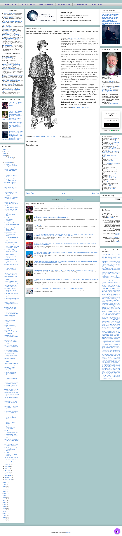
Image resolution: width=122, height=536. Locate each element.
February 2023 (8, 477)
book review (116, 267)
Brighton (108, 268)
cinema (108, 284)
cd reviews (117, 281)
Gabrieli (103, 304)
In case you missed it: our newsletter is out (10, 386)
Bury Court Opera (106, 272)
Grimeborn (117, 308)
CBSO (117, 279)
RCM (119, 344)
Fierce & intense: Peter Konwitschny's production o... (11, 224)
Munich (118, 321)
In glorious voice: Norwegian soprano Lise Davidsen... (11, 299)
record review (112, 346)
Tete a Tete (115, 362)
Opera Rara (113, 335)
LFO (119, 317)
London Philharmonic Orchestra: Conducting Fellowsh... (10, 327)
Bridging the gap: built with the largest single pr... (11, 179)
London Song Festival (75, 38)
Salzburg (104, 351)
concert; (118, 288)
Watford (118, 371)
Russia (116, 349)
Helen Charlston (116, 142)
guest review (117, 310)
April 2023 (7, 473)
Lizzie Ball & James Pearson (111, 163)
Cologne (104, 286)
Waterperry (113, 371)
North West (111, 330)
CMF (109, 285)
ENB (111, 297)
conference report (106, 290)
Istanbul (113, 313)
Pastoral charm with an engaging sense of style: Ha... (11, 261)
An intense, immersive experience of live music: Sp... (11, 436)
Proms (110, 344)
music (116, 322)
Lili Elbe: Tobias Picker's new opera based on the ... (11, 347)
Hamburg (104, 311)
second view (117, 353)
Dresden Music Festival (112, 294)
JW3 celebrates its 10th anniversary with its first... (11, 312)
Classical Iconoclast (117, 234)
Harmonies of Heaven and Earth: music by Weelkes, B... (11, 394)
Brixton (107, 271)
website (103, 372)
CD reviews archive (81, 4)
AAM (119, 254)
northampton (117, 330)
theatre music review (115, 365)
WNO (115, 376)
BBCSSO (118, 264)
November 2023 (9, 160)
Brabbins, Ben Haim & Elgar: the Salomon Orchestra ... (10, 373)
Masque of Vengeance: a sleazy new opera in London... (10, 170)
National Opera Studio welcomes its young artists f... (10, 290)
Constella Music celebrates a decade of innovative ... (11, 265)
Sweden (112, 361)
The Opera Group (111, 364)
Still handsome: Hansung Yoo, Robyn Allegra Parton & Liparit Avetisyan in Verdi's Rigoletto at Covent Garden (63, 270)
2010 (4, 509)
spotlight (117, 358)
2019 (4, 489)
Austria (115, 258)
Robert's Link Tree (11, 4)
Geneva (114, 304)
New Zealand (114, 327)
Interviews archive (96, 4)
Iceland (115, 311)
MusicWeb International (114, 237)
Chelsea (104, 282)
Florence (111, 303)
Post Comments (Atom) (66, 199)
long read (110, 320)
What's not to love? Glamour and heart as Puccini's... (11, 247)
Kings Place (114, 314)
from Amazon (110, 217)
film (112, 301)
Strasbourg (110, 360)
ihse (119, 311)
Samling (108, 351)
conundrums (113, 290)
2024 (4, 153)
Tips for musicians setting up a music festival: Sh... (11, 273)
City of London (113, 284)
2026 (4, 149)
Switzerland (117, 361)
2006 (4, 517)
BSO (115, 271)
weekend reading (109, 372)
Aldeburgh (104, 257)
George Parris (112, 162)
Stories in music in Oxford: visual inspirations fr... (11, 210)
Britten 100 (114, 269)
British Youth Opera (106, 269)
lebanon (103, 316)
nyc (116, 331)
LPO (114, 320)
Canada (109, 279)
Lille (107, 318)
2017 (4, 493)
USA (119, 368)
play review (117, 341)
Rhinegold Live (108, 347)
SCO (119, 351)
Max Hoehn (111, 144)
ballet (106, 260)
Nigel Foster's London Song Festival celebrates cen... (11, 431)
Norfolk (118, 328)
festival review (109, 301)
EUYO (103, 300)
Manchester (108, 321)
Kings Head (107, 314)
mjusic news (114, 321)
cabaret (110, 277)
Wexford (107, 373)
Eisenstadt (104, 297)
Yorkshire (109, 378)
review (103, 347)
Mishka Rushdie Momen (113, 178)
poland (103, 342)
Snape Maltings (106, 355)
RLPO (115, 347)
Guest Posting (109, 310)
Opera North (105, 335)
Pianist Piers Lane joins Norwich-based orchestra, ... (10, 219)
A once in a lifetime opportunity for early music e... (10, 256)
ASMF (112, 258)
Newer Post (30, 193)
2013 (4, 502)
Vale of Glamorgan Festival (109, 369)
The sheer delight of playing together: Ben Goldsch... (11, 458)
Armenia (108, 258)
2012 (4, 504)
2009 (4, 511)
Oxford (103, 338)
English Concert (116, 297)
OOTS (115, 332)
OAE (106, 332)
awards (118, 258)
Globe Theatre (106, 306)
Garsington (109, 304)
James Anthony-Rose (109, 170)
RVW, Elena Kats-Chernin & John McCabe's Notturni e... (11, 441)
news (118, 327)
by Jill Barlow (112, 275)
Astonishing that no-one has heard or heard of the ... (11, 390)
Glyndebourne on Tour (107, 307)
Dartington (108, 293)
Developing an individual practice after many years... (10, 360)
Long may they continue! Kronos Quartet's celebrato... (10, 229)
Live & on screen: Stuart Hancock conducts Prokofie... (10, 422)
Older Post (95, 193)
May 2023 (7, 470)
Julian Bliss (112, 188)
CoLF (119, 285)
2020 (4, 486)
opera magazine (116, 334)
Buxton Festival (114, 272)
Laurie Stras (106, 182)
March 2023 (8, 475)
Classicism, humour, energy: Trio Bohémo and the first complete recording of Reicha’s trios (58, 288)
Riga (113, 347)
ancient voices (116, 257)
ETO (116, 298)
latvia (119, 314)
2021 (4, 484)
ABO (103, 256)
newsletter (104, 328)
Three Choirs (113, 366)
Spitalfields (104, 358)
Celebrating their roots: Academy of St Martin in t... (11, 184)
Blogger (68, 532)
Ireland (109, 313)
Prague (112, 342)
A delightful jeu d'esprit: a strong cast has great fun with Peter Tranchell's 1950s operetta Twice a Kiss (61, 225)
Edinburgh (108, 295)
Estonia (112, 298)
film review (116, 301)
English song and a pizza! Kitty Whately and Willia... (11, 351)
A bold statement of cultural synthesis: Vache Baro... (11, 206)
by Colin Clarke (114, 273)
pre (116, 342)
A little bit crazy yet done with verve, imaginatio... (11, 243)
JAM (103, 314)
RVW (119, 349)
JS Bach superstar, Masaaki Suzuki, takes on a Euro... (11, 239)
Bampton (104, 261)
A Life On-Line (106, 254)
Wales (108, 371)
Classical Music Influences (108, 92)
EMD (108, 297)
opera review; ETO (110, 337)
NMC (110, 328)
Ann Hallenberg (115, 174)
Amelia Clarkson (113, 166)
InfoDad (118, 241)
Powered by (111, 130)
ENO (103, 298)
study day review (106, 361)
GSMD (103, 310)
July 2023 (7, 466)
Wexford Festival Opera (114, 373)
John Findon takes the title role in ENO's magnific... (11, 364)
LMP (115, 318)
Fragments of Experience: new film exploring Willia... (10, 234)
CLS (106, 285)
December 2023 (9, 158)
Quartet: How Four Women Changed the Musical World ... (11, 175)
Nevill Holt (118, 325)
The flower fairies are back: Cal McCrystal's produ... (11, 398)
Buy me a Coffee (113, 103)
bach (103, 260)
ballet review (111, 260)
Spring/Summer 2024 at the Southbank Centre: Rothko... (11, 214)
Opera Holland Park (107, 334)
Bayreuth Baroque (110, 262)
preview (32, 35)
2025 (4, 151)
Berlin (118, 265)
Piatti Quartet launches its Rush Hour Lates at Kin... (11, 203)
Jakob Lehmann (113, 186)
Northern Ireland (106, 331)
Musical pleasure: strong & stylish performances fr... (11, 382)
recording (118, 346)
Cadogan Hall (116, 277)
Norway (113, 331)
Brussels (111, 271)
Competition (111, 286)
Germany (118, 304)
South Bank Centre (114, 357)
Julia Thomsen (112, 147)
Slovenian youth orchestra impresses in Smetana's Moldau (50, 207)
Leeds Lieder (117, 316)
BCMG (103, 265)
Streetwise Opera (116, 360)
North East (104, 330)
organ (116, 337)
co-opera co (114, 285)
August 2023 (8, 464)
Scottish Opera (110, 353)
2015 (4, 498)
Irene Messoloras (113, 141)
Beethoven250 (111, 265)
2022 (4, 482)
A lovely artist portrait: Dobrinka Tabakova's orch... (10, 322)
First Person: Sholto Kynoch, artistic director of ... (11, 337)
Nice (108, 328)
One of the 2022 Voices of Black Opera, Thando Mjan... (10, 342)
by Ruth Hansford (110, 276)
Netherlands (112, 325)
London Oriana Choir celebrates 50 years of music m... (10, 317)
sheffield (104, 354)
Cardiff (113, 279)
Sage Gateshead (116, 350)
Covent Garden (109, 291)
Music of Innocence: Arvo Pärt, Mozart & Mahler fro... (10, 189)
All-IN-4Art (110, 257)
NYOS (103, 332)
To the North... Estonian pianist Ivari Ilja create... (11, 286)
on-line (109, 332)
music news (112, 324)
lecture (107, 316)
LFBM (116, 317)
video (118, 369)
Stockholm (104, 360)
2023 (4, 156)
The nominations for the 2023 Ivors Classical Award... (10, 270)
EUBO (118, 298)
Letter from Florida (110, 317)
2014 (4, 500)
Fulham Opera (117, 303)
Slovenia (112, 354)
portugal (108, 342)
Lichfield (104, 318)
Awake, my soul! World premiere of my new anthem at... (10, 309)
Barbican (108, 261)
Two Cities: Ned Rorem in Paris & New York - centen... (10, 194)
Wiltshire (118, 375)
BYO (107, 277)
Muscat (112, 322)
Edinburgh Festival (115, 295)
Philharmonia (105, 341)
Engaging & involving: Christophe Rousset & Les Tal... (10, 166)
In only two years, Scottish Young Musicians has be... (11, 295)
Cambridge (104, 279)
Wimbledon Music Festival (108, 376)
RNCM (118, 347)
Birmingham (105, 267)
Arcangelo (104, 258)
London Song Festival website (80, 107)
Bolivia (110, 266)
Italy (117, 313)
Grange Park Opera (108, 308)
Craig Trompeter (108, 158)
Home (63, 193)
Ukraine (116, 368)
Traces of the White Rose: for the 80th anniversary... (11, 282)
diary (118, 293)
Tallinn (103, 362)
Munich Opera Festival (106, 322)
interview (104, 313)
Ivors (119, 313)
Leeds (111, 316)
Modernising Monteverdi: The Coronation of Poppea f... (10, 449)
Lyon (119, 320)
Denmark (114, 293)
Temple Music (108, 362)
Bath (103, 262)
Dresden (104, 294)
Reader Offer (105, 346)
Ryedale (104, 350)
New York (109, 327)
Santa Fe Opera (114, 351)
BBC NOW (112, 264)
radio (114, 344)
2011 (4, 506)
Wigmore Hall (106, 375)
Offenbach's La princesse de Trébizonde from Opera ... (10, 417)
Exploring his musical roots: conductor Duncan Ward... (11, 199)
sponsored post (111, 358)
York (106, 378)
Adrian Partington (113, 138)
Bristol (112, 268)
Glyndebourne (116, 306)
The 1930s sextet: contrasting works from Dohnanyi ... (10, 454)
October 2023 (8, 162)
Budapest (118, 271)
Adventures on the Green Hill (112, 256)
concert (118, 286)
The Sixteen (107, 365)
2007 (4, 515)
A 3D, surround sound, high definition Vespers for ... (11, 445)
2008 (4, 513)
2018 (4, 491)
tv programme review (110, 368)
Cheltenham (110, 282)
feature (114, 300)
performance (117, 340)
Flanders (107, 303)
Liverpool (111, 318)
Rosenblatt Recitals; (107, 349)
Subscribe (111, 125)
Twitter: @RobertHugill (46, 4)
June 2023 (7, 468)
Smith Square (117, 354)
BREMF (104, 268)
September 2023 (9, 462)
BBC (108, 264)
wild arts (114, 375)
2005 (4, 520)
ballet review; (117, 260)
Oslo (119, 337)
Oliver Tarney (112, 148)
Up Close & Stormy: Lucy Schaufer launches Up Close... (10, 403)
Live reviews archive (64, 4)
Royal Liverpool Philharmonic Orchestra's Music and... (11, 332)
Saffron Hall (109, 350)
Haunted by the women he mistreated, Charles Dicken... (11, 408)
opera (118, 332)
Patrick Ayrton (112, 176)
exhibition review (108, 300)
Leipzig (103, 317)
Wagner (103, 371)
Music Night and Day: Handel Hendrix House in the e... (11, 251)
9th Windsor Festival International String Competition (9, 369)
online (112, 332)
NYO (119, 331)
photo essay (111, 341)
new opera (104, 327)
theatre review (106, 366)
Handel (110, 311)
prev (119, 342)
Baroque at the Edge (115, 261)
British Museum (117, 268)
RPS (113, 349)
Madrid (103, 321)
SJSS (107, 354)
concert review (108, 288)
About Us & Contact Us (28, 4)
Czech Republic (117, 291)
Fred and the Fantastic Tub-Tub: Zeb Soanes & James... (11, 412)
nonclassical (114, 328)
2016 (4, 495)
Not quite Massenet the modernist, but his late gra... (10, 378)
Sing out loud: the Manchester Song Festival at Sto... (9, 427)
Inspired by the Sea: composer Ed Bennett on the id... (11, 304)
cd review (109, 281)
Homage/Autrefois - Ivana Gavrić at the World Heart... (10, 278)
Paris (111, 340)
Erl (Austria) (107, 298)
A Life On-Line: (114, 254)
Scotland (104, 353)
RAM (116, 344)
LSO (116, 320)
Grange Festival (116, 307)
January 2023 (8, 479)
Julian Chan (110, 160)
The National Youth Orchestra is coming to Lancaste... (10, 355)
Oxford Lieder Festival (111, 338)
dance (103, 293)
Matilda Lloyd (112, 190)
